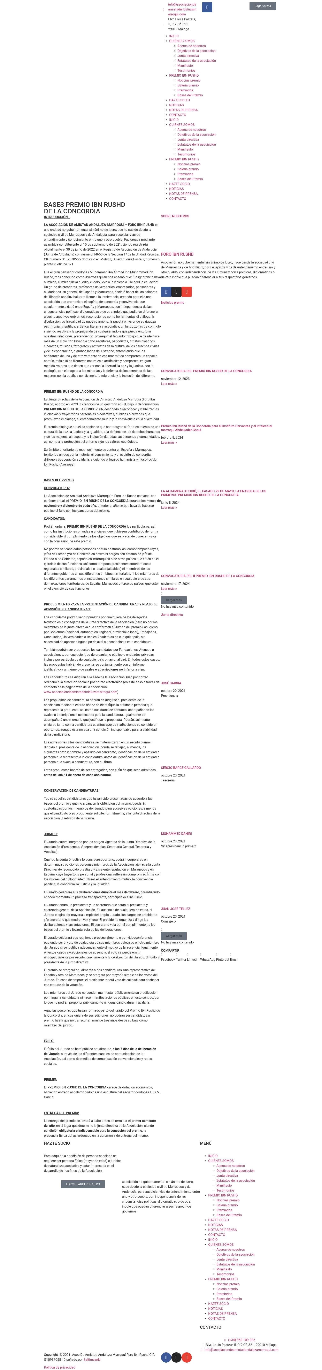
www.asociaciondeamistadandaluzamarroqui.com (80, 692)
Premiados (185, 90)
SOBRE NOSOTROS (175, 216)
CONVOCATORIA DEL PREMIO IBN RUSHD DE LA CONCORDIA (206, 371)
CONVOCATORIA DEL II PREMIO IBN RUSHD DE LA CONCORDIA (207, 576)
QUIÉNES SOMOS (182, 41)
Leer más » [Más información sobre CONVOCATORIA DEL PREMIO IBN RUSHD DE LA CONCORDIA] (169, 384)
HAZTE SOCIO (179, 100)
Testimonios (186, 70)
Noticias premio (189, 80)
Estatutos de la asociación (196, 61)
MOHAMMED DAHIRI (176, 834)
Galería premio (188, 85)
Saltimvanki (92, 1360)
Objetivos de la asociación (196, 51)
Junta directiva (188, 56)
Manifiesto (185, 66)
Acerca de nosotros (191, 46)
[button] (174, 600)
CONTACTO (177, 115)
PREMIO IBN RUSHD (184, 75)
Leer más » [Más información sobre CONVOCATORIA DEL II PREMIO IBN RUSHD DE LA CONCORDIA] (169, 589)
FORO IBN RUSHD (177, 254)
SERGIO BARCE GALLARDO (181, 768)
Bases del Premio (190, 95)
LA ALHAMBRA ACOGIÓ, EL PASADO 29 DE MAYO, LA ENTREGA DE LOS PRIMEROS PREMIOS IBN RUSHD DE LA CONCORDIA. (213, 493)
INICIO (174, 36)
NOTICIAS (176, 105)
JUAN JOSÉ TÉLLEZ (175, 909)
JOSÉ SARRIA (171, 683)
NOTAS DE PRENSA (183, 110)
